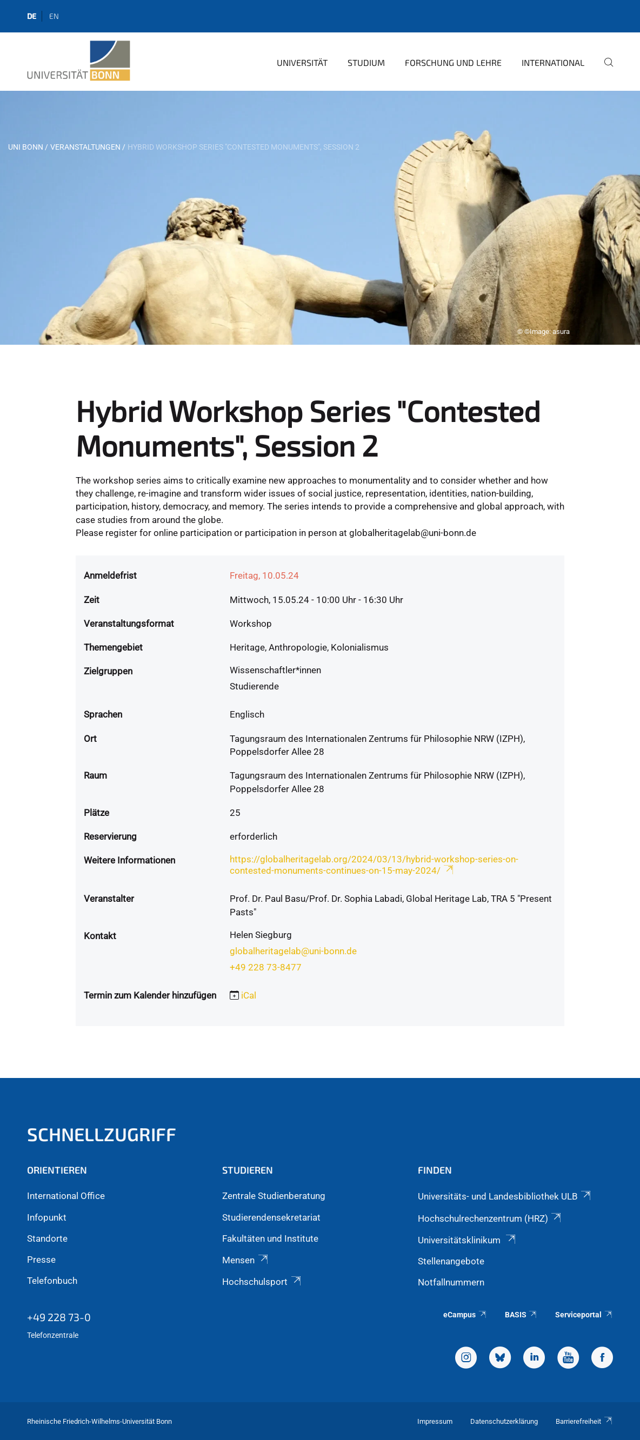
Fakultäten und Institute (270, 1238)
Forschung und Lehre (453, 62)
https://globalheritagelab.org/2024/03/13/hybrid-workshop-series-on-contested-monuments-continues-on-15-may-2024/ (374, 865)
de (31, 16)
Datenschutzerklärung (504, 1421)
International (553, 62)
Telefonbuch (52, 1280)
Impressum (434, 1421)
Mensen (245, 1260)
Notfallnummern (451, 1282)
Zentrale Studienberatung (273, 1195)
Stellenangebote (451, 1261)
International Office (66, 1195)
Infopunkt (46, 1217)
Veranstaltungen (85, 147)
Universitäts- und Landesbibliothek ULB (505, 1196)
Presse (41, 1259)
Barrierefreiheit (584, 1421)
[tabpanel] (320, 218)
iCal (248, 995)
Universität (302, 62)
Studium (366, 62)
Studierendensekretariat (271, 1217)
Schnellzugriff (101, 1134)
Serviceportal (584, 1314)
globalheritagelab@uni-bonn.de (293, 951)
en (54, 16)
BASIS (521, 1314)
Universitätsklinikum (467, 1240)
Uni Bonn (25, 147)
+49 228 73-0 (59, 1316)
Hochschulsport (262, 1281)
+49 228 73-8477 (266, 967)
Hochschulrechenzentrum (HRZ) (490, 1218)
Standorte (47, 1238)
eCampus (465, 1314)
